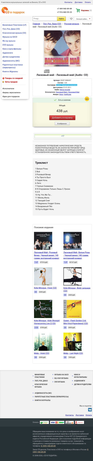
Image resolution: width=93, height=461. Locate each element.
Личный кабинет (82, 19)
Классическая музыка (41, 385)
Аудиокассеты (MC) (11, 61)
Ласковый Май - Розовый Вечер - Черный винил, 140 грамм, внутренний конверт (46, 255)
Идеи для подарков (11, 96)
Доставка (78, 2)
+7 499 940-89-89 (64, 9)
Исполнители (8, 88)
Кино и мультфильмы (12, 49)
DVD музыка (8, 45)
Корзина (86, 10)
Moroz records (65, 90)
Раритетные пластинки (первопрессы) (13, 66)
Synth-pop (67, 94)
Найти (61, 19)
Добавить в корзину (62, 117)
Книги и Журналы (10, 71)
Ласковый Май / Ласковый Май (67, 92)
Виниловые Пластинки (40, 376)
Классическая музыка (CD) (14, 33)
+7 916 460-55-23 (64, 12)
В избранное (62, 124)
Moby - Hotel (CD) (41, 353)
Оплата (88, 2)
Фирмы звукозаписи (11, 92)
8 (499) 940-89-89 (48, 446)
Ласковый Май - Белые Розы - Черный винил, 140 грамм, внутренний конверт (76, 255)
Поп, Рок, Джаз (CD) (11, 29)
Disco (61, 94)
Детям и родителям (11, 57)
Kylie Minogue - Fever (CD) (45, 288)
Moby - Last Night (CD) (73, 353)
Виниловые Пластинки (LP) (14, 25)
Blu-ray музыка (9, 41)
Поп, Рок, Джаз (41, 381)
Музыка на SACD (10, 37)
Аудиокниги (8, 53)
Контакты (68, 2)
